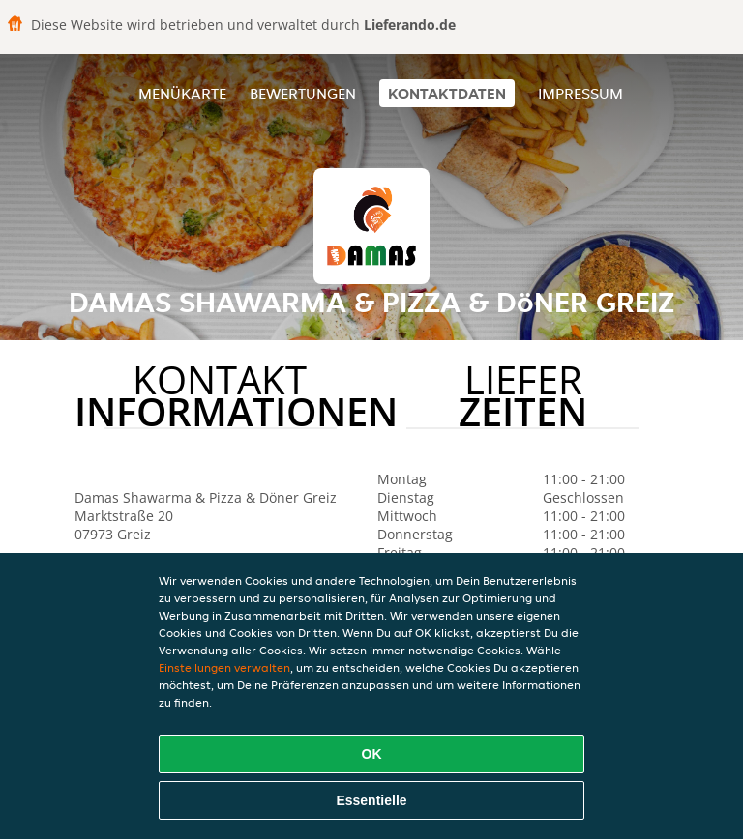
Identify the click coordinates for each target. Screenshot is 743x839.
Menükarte (182, 93)
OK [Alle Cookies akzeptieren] (372, 754)
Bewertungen (303, 93)
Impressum (580, 93)
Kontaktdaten (447, 93)
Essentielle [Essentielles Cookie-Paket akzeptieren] (371, 800)
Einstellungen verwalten (224, 667)
